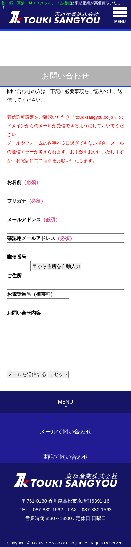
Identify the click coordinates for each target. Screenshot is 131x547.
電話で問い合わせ (65, 456)
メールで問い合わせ (65, 431)
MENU (120, 15)
